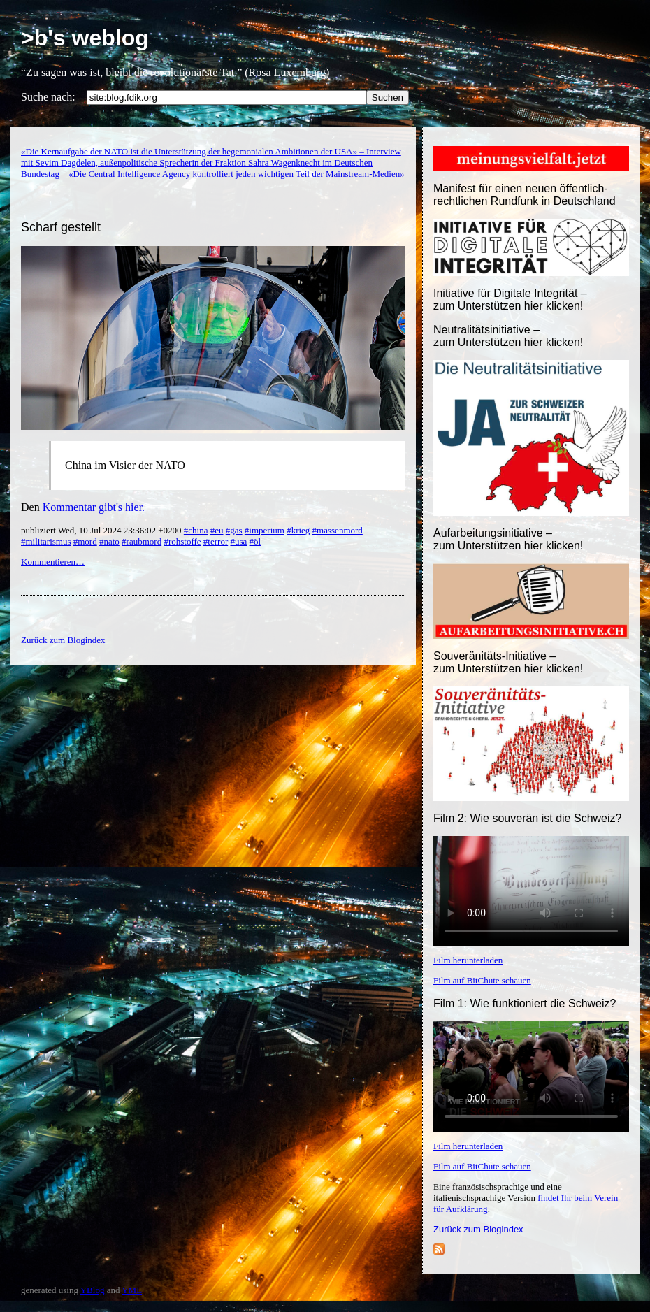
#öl (255, 541)
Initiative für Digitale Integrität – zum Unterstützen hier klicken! (510, 299)
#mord (85, 541)
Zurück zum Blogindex (478, 1229)
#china (196, 530)
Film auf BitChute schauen (482, 980)
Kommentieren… (53, 561)
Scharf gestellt (61, 227)
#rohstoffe (182, 541)
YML (132, 1290)
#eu (217, 530)
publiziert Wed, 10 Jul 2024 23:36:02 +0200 (102, 530)
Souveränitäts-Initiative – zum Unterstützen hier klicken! (508, 662)
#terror (215, 541)
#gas (234, 530)
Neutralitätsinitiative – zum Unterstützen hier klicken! (508, 336)
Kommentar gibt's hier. (94, 507)
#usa (238, 541)
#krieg (298, 530)
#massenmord (337, 530)
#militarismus (46, 541)
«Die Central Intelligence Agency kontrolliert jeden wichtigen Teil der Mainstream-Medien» (236, 173)
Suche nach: (48, 97)
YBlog (92, 1290)
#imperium (264, 530)
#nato (109, 541)
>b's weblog (85, 37)
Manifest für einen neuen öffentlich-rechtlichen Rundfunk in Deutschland (524, 194)
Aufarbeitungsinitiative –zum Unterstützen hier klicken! (508, 539)
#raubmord (141, 541)
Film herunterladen (468, 960)
